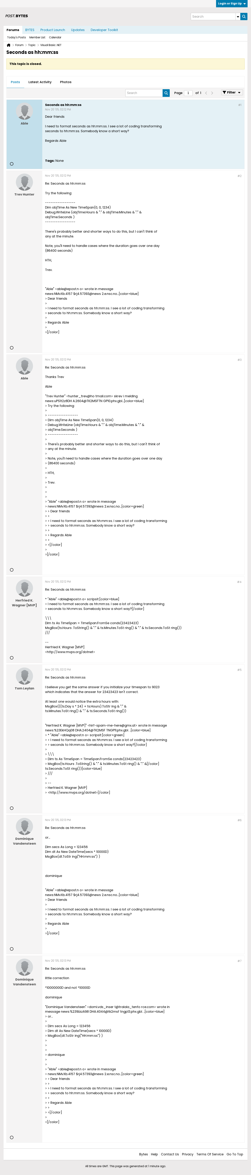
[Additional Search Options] (237, 16)
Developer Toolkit (104, 30)
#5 (239, 670)
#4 (239, 582)
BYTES (29, 30)
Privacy (187, 1154)
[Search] (215, 16)
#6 (239, 820)
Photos (65, 82)
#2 (239, 176)
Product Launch (52, 30)
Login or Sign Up (232, 3)
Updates (78, 30)
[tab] (15, 82)
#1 (240, 105)
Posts (15, 82)
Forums (13, 30)
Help (154, 1154)
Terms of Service (210, 1154)
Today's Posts (16, 37)
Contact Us (170, 1154)
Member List (37, 37)
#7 (239, 961)
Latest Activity (40, 82)
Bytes (143, 1154)
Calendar (55, 37)
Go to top (235, 1154)
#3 (239, 360)
